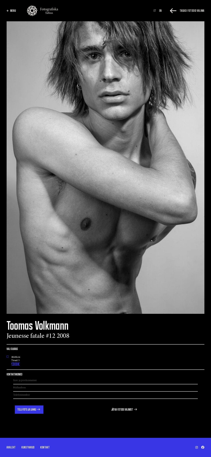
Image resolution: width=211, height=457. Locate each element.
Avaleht (11, 447)
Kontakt (45, 447)
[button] (29, 409)
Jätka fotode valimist (122, 410)
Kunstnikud (27, 447)
